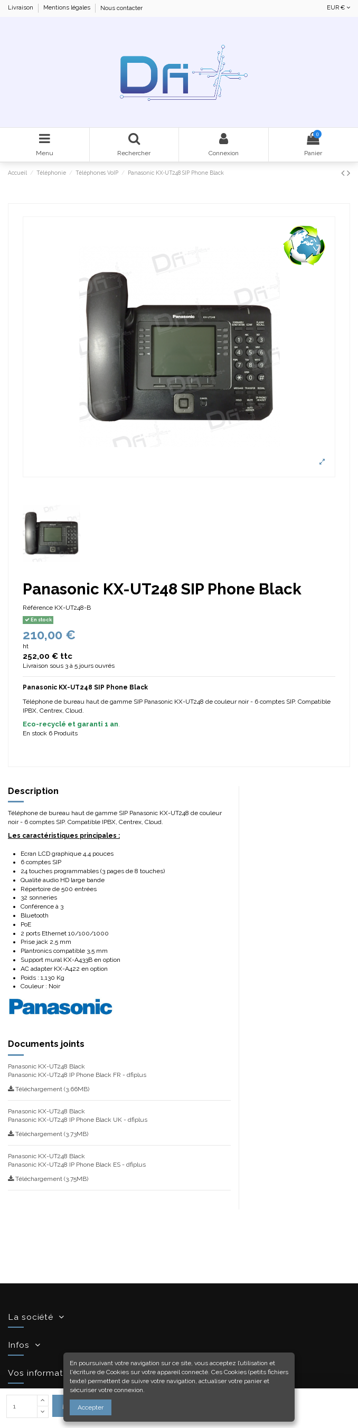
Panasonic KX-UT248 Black (46, 1066)
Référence (38, 607)
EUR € (338, 7)
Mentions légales (67, 8)
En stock (35, 733)
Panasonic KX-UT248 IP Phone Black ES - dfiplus (77, 1164)
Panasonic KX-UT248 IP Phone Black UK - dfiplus (77, 1119)
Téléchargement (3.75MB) (48, 1179)
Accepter (90, 1407)
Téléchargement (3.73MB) (48, 1134)
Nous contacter (121, 8)
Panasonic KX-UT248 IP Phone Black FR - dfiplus (77, 1075)
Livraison (21, 8)
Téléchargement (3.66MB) (48, 1089)
